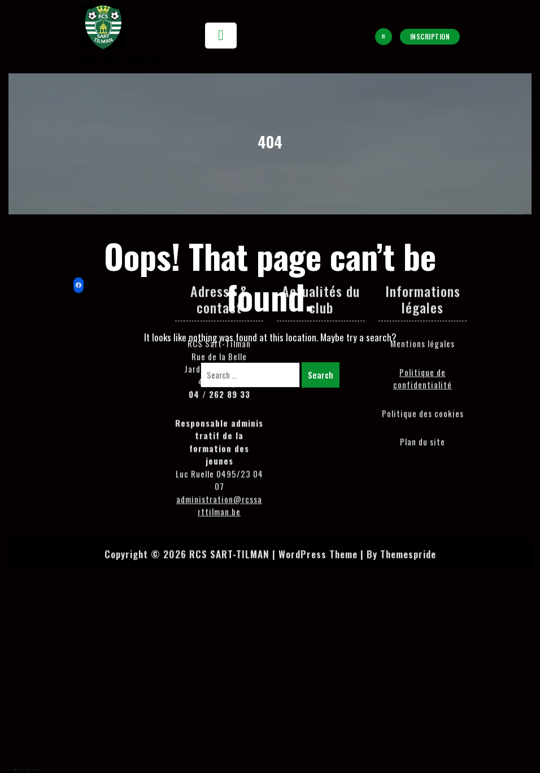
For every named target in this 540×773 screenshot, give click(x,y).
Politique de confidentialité (422, 230)
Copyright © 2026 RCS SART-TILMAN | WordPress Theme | (234, 405)
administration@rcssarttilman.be (219, 357)
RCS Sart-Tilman (119, 60)
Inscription (430, 36)
